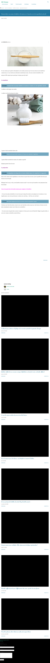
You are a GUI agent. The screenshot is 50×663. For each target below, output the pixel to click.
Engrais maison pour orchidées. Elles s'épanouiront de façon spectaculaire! (19, 545)
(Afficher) (8, 42)
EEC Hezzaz (4, 2)
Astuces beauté (4, 4)
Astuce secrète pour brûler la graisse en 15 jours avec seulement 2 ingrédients (22, 154)
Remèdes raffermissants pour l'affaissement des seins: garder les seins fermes (20, 588)
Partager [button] (45, 260)
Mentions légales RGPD (4, 640)
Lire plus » (46, 332)
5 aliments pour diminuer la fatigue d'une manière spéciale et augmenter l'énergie (21, 328)
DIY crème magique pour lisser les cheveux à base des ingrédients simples (22, 201)
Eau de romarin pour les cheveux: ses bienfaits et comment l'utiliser (17, 458)
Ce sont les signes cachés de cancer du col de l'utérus (14, 415)
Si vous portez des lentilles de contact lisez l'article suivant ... (16, 502)
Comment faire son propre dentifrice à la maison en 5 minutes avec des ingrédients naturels (26, 85)
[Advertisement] (25, 30)
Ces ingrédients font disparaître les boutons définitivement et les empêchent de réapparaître (26, 173)
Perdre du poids (18, 4)
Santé (11, 4)
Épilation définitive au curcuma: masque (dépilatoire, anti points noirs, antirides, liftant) (23, 372)
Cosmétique (33, 4)
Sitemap (1, 641)
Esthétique (26, 4)
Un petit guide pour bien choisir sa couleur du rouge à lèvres (16, 632)
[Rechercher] (48, 2)
